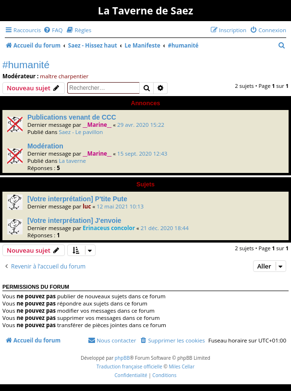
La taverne (72, 160)
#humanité (25, 64)
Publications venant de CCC (71, 117)
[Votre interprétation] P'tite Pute (77, 199)
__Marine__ (97, 124)
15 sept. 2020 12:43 (142, 153)
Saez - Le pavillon (81, 131)
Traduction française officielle (129, 366)
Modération (45, 146)
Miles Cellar (181, 366)
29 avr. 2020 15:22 (140, 124)
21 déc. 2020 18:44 (165, 228)
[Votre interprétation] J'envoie (74, 220)
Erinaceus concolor (109, 228)
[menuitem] (52, 30)
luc (87, 206)
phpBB (122, 357)
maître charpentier (64, 76)
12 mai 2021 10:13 (120, 206)
